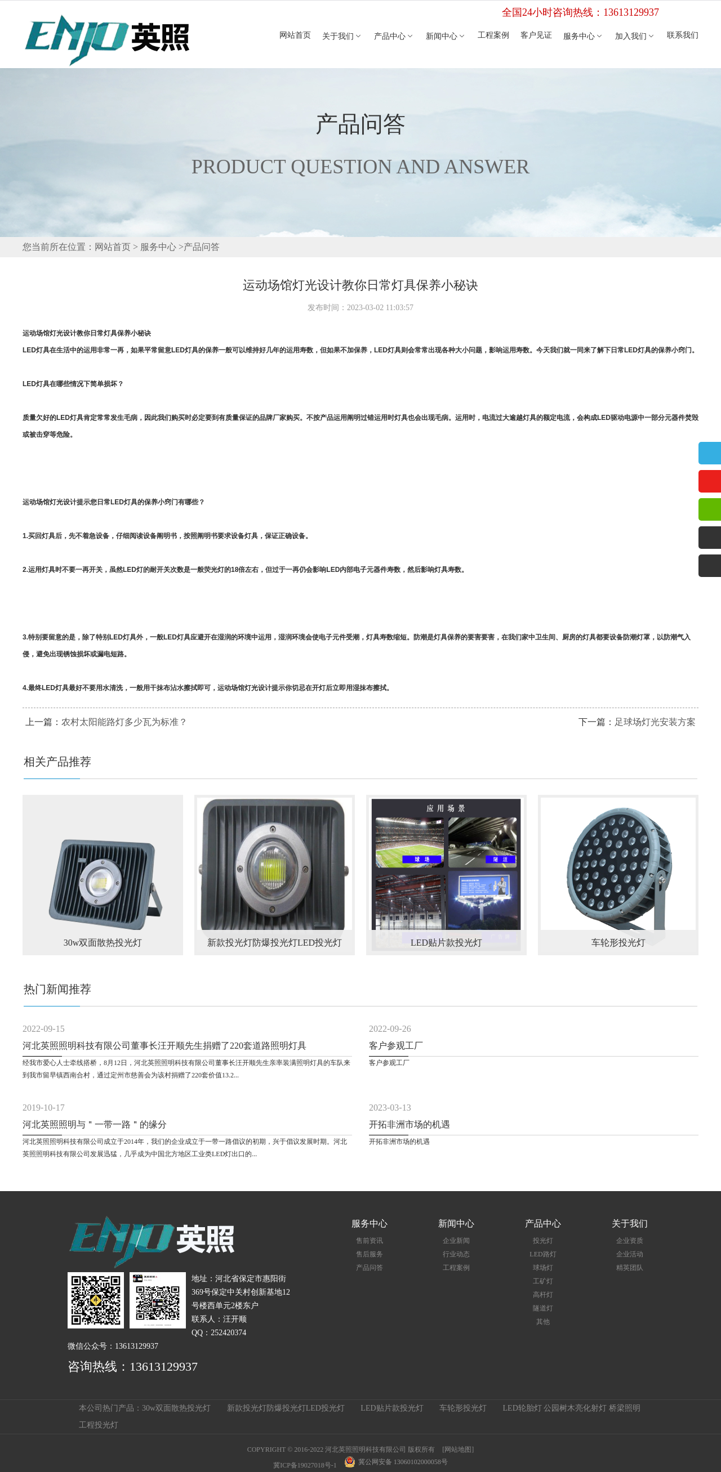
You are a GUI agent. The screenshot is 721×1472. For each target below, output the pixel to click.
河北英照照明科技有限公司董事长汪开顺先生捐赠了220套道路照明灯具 (164, 1045)
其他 (543, 1322)
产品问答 (202, 247)
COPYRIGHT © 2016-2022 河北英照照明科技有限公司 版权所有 (341, 1449)
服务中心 (583, 36)
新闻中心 (446, 36)
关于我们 (342, 36)
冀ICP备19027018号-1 (305, 1465)
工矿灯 (543, 1281)
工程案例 (493, 35)
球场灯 (543, 1268)
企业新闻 (456, 1241)
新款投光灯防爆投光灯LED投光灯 (286, 1408)
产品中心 (394, 36)
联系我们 (682, 35)
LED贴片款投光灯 (391, 1408)
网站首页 (295, 35)
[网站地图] (458, 1449)
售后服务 (369, 1254)
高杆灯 (543, 1295)
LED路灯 (542, 1254)
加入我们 (635, 36)
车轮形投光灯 (463, 1408)
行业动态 (456, 1254)
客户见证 (536, 35)
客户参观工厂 (396, 1045)
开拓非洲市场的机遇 (409, 1124)
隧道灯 (543, 1308)
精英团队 (629, 1268)
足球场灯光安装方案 (655, 722)
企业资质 (629, 1241)
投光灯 (543, 1241)
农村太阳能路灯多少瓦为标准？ (124, 722)
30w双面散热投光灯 (176, 1408)
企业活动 (629, 1254)
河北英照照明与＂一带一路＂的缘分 (95, 1124)
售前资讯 (369, 1241)
